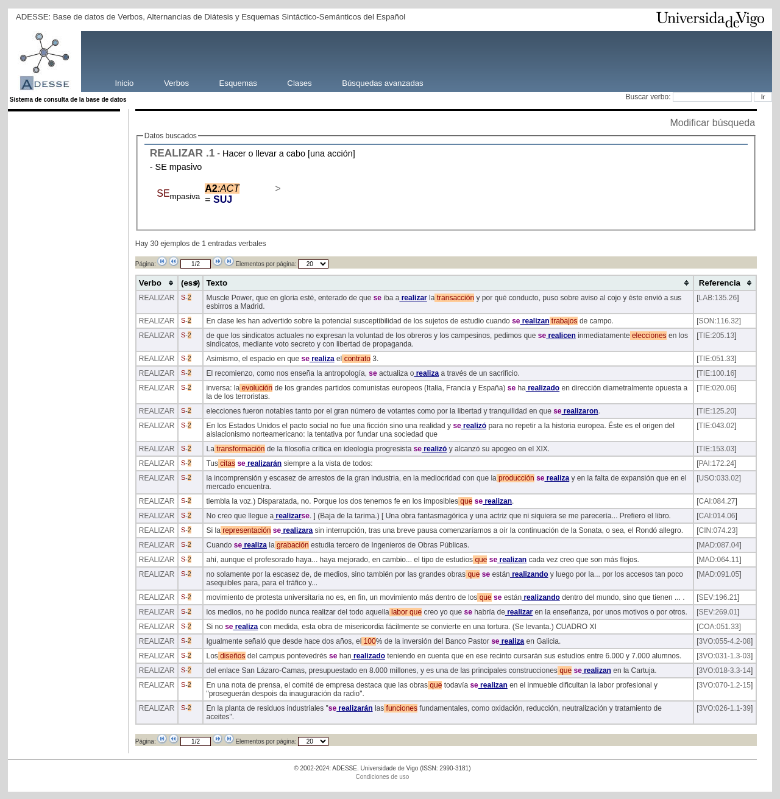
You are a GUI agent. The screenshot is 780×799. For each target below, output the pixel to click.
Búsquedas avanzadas (382, 82)
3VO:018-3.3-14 (725, 670)
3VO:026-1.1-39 (725, 708)
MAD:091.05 (719, 574)
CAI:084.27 (717, 501)
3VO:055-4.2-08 (725, 641)
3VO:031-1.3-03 (725, 656)
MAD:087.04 (719, 545)
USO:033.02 (719, 478)
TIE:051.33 (717, 358)
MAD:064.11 (719, 559)
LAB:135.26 (718, 298)
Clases (299, 82)
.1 (210, 153)
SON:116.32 (719, 321)
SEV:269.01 (718, 612)
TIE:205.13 (717, 335)
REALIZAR (176, 153)
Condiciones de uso (383, 776)
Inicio (124, 82)
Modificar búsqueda (712, 123)
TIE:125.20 (717, 411)
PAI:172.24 (717, 463)
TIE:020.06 (717, 388)
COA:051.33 (719, 626)
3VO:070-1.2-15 (725, 685)
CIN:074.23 (717, 530)
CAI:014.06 (717, 516)
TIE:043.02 (717, 425)
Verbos (176, 82)
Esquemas (238, 82)
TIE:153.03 (717, 449)
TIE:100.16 (717, 373)
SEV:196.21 (718, 597)
